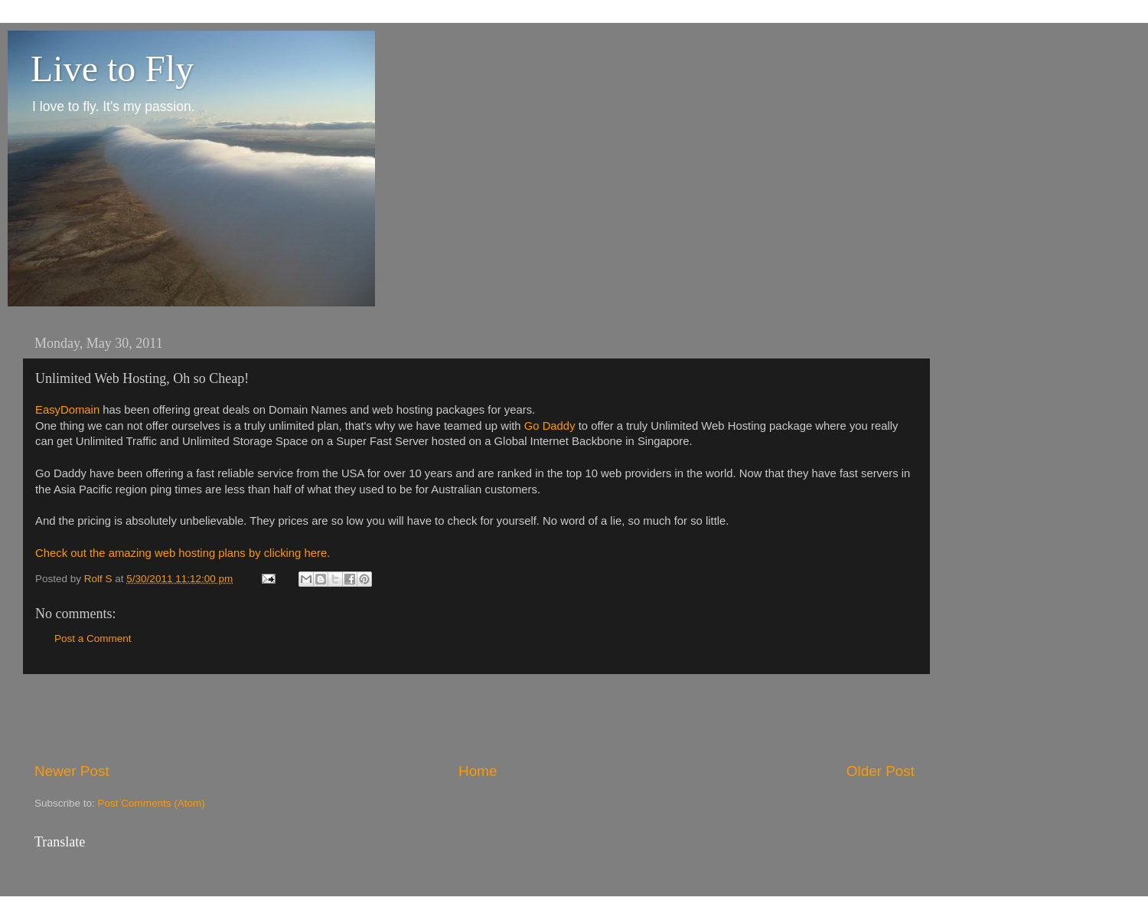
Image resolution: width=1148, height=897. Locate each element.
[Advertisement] (474, 718)
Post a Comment (93, 638)
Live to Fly (112, 68)
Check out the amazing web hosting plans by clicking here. (182, 553)
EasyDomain (67, 410)
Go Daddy (550, 426)
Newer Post (71, 771)
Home (477, 771)
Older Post (880, 771)
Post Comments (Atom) (151, 803)
